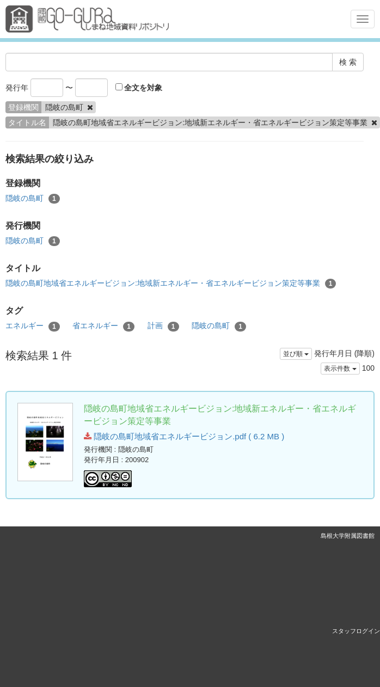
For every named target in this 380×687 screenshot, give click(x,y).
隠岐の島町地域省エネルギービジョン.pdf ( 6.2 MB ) (184, 436)
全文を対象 (139, 87)
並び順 (296, 354)
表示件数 (340, 368)
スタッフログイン (356, 631)
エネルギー (32, 326)
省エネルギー (103, 326)
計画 (163, 326)
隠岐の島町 (32, 199)
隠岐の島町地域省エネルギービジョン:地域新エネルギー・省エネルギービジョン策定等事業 (170, 284)
